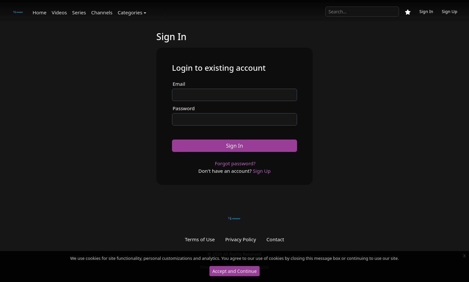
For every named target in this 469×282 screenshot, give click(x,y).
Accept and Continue (234, 271)
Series (79, 12)
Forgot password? (235, 163)
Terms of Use (200, 239)
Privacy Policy (240, 239)
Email (179, 84)
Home (40, 12)
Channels (101, 12)
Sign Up (449, 11)
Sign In (426, 11)
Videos (59, 12)
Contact (275, 239)
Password (184, 108)
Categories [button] (130, 12)
